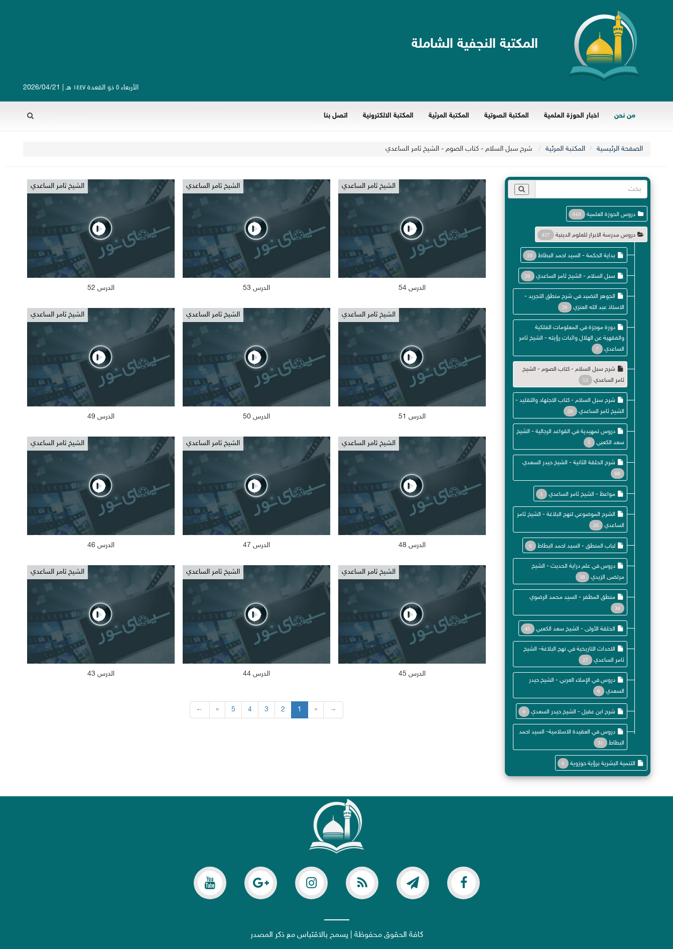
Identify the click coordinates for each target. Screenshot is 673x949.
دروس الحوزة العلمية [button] (611, 214)
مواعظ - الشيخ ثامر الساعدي (582, 494)
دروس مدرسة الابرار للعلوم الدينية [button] (595, 235)
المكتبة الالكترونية (388, 116)
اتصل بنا (336, 116)
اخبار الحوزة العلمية (571, 116)
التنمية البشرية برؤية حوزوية (602, 763)
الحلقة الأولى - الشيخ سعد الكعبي (575, 628)
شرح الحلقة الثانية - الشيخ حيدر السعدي (568, 462)
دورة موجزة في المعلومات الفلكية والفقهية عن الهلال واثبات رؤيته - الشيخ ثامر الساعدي (571, 338)
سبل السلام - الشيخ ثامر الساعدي (575, 276)
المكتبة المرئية (449, 116)
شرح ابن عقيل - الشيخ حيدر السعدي (573, 711)
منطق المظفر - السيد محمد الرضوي (572, 597)
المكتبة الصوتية (506, 116)
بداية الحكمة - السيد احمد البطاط (576, 255)
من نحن (624, 116)
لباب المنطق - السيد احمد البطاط (576, 546)
